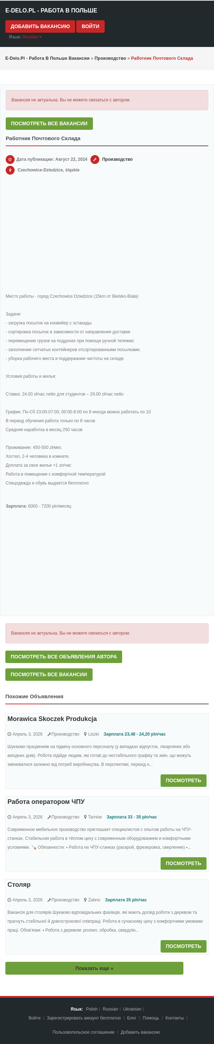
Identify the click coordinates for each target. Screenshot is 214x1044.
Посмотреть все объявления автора (64, 656)
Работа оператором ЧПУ (46, 801)
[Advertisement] (107, 235)
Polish (92, 1009)
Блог (131, 1018)
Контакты (175, 1018)
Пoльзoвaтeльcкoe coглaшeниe (84, 1032)
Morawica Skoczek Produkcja (52, 718)
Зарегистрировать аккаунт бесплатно (84, 1018)
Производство (117, 159)
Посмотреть (183, 780)
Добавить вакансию (40, 26)
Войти (90, 26)
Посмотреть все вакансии (49, 123)
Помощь (151, 1018)
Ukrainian (132, 1009)
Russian (110, 1009)
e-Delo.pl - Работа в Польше (51, 10)
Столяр (19, 884)
